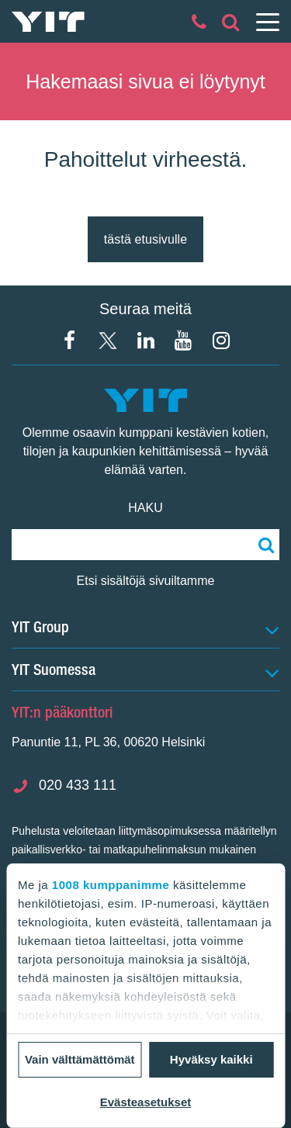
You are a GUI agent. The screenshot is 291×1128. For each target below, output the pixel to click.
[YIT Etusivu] (48, 22)
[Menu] (267, 22)
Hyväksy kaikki (211, 1059)
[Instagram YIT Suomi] (221, 340)
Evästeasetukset (146, 1102)
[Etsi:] (264, 544)
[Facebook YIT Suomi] (69, 340)
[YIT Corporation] (145, 340)
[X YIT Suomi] (107, 340)
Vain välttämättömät (80, 1059)
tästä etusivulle (145, 239)
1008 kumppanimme (110, 884)
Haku (145, 507)
